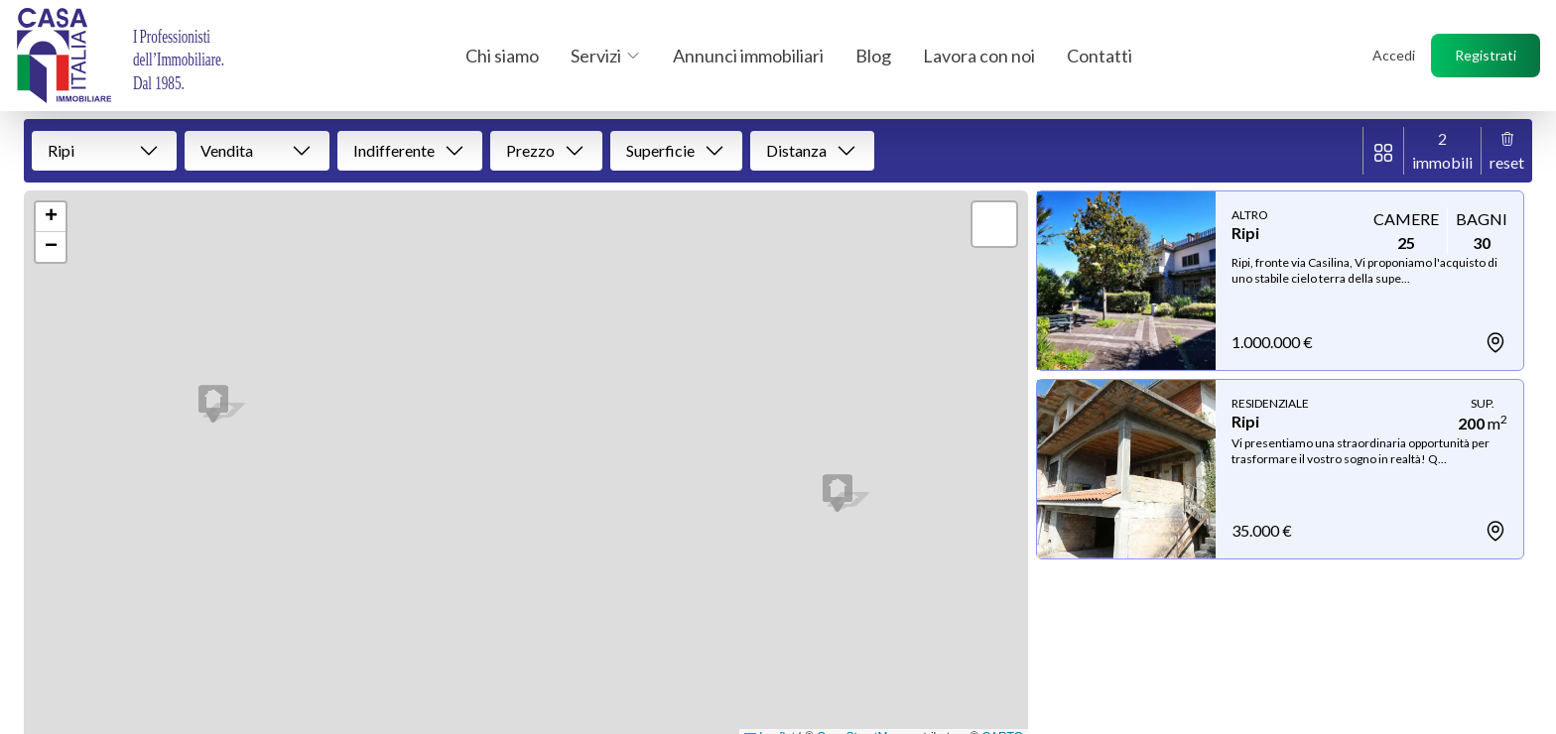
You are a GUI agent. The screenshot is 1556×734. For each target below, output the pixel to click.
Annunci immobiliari (748, 55)
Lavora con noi (979, 55)
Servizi (606, 55)
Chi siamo (502, 55)
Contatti (1099, 55)
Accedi (1393, 55)
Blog (873, 55)
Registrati (1485, 55)
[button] (213, 404)
